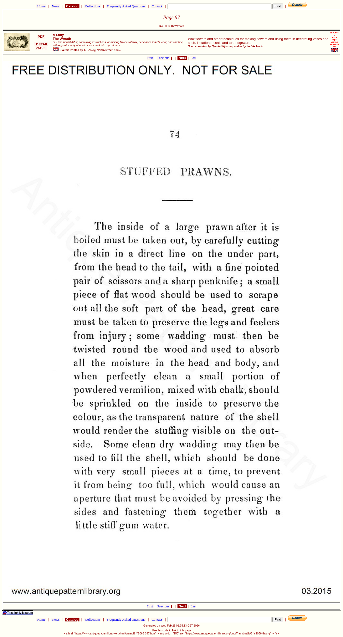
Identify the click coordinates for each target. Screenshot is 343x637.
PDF (41, 37)
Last (193, 58)
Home (41, 6)
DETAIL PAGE (41, 46)
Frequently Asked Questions (126, 6)
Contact (157, 6)
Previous (163, 58)
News (55, 6)
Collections (92, 6)
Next (182, 58)
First (150, 58)
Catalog (72, 6)
